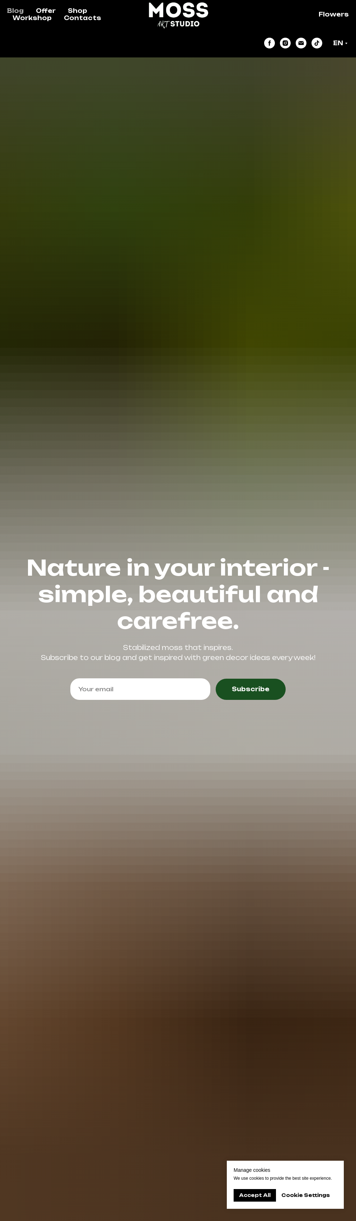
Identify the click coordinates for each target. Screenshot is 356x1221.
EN (338, 43)
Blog (15, 10)
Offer (46, 10)
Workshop (32, 18)
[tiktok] (317, 43)
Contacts (82, 18)
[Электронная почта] (301, 43)
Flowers (334, 14)
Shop (77, 10)
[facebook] (269, 43)
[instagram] (285, 43)
